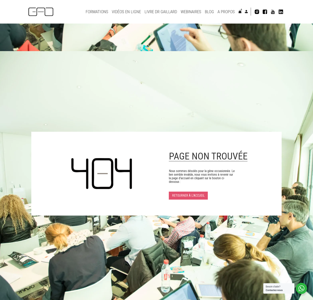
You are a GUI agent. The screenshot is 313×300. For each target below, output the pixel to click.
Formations (97, 11)
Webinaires (191, 11)
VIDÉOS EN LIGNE (126, 11)
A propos (226, 11)
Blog (209, 11)
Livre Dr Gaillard (161, 11)
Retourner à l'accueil (188, 195)
